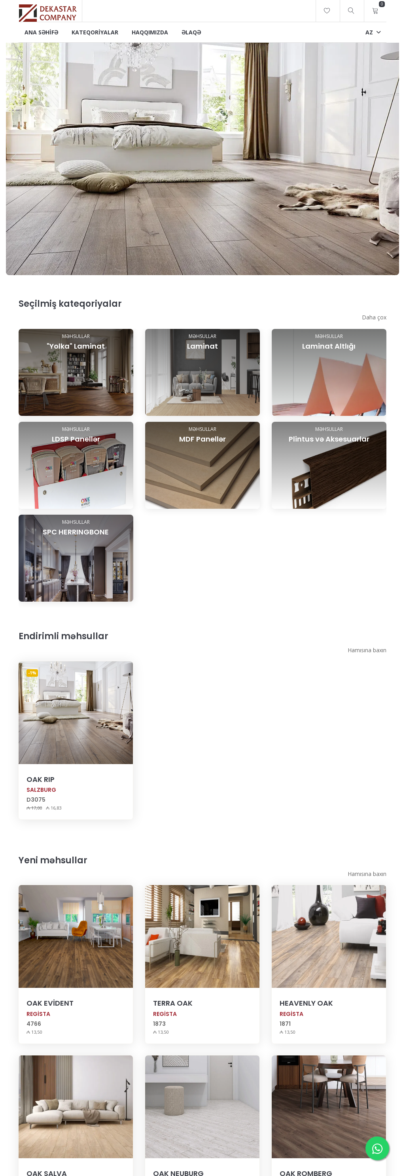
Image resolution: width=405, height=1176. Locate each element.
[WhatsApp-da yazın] (377, 1148)
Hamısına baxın (367, 668)
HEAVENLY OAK (306, 1021)
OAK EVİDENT (50, 1021)
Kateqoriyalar (95, 32)
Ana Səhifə (41, 32)
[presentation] (14, 159)
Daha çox (374, 317)
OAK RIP (40, 797)
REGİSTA (38, 1032)
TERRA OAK (173, 1021)
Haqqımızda (150, 32)
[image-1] (202, 156)
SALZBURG (41, 808)
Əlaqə (191, 32)
